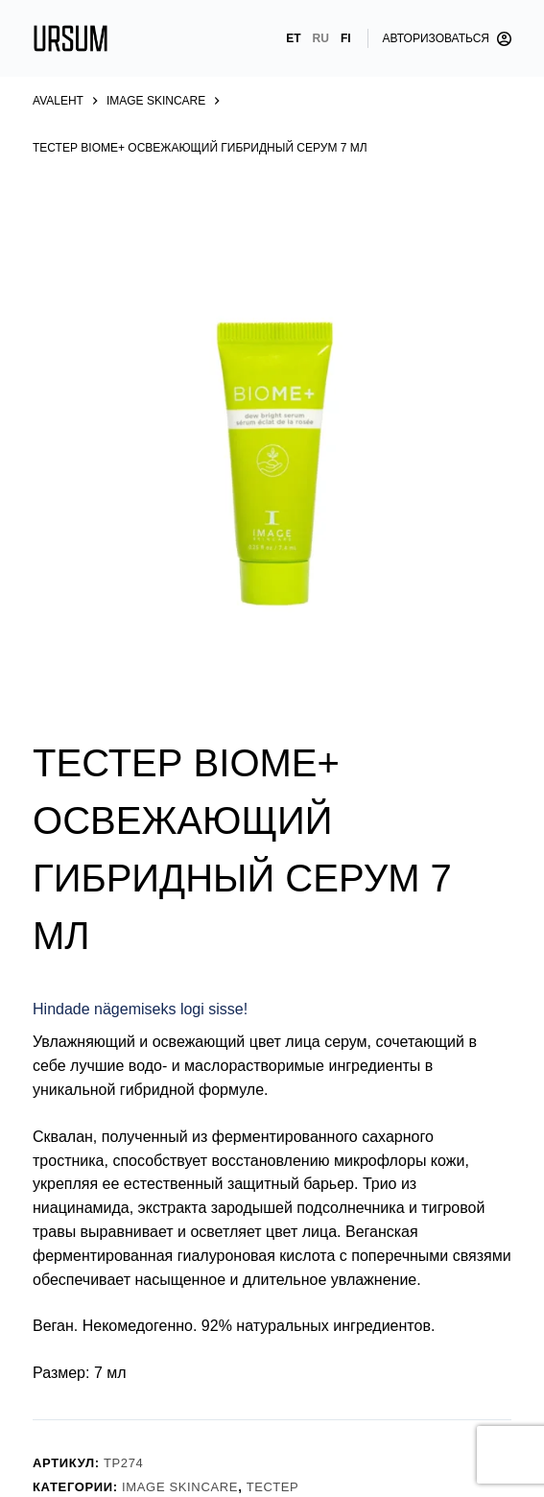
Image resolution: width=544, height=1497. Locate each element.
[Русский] (321, 39)
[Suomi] (346, 39)
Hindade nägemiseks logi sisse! (140, 1009)
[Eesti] (293, 39)
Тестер (273, 1487)
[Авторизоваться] (447, 39)
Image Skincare (180, 1487)
